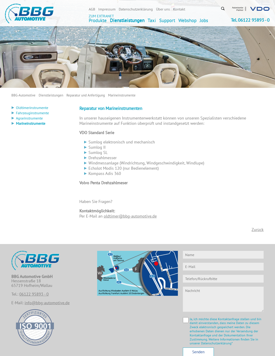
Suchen (222, 8)
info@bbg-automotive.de (47, 302)
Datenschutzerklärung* (217, 343)
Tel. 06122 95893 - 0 (250, 20)
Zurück (258, 229)
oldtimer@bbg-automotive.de (130, 216)
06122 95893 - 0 (34, 294)
